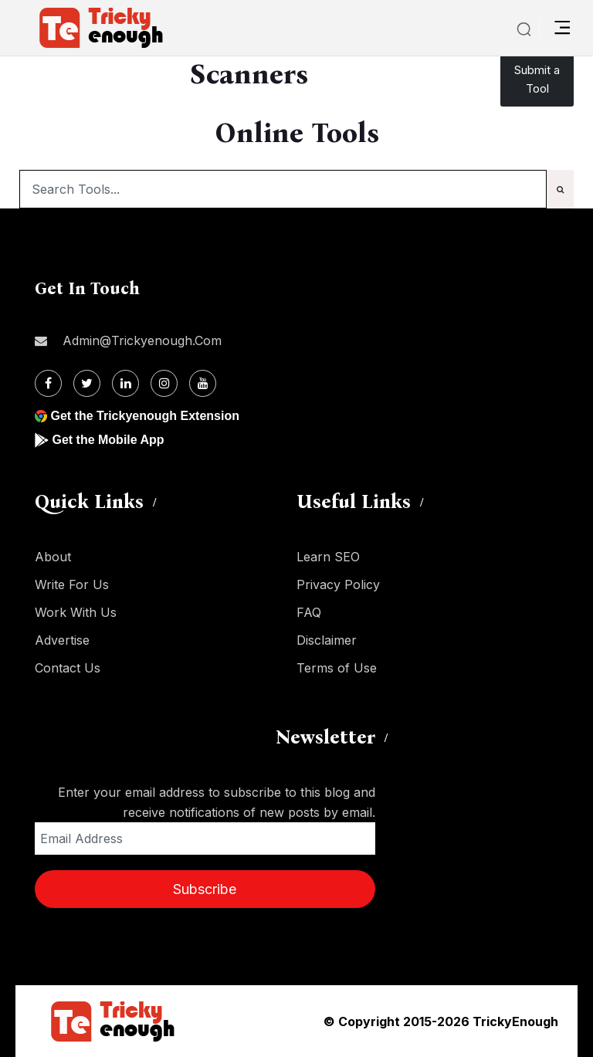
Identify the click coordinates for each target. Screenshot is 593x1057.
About (53, 556)
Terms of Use (336, 668)
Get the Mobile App (108, 439)
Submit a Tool (537, 79)
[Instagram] (164, 383)
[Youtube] (202, 383)
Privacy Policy (338, 584)
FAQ (308, 612)
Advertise (62, 640)
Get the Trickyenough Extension (144, 415)
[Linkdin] (125, 383)
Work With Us (76, 612)
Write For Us (72, 584)
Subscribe (204, 889)
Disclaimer (326, 640)
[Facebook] (48, 383)
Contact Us (67, 668)
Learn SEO (328, 556)
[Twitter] (86, 383)
